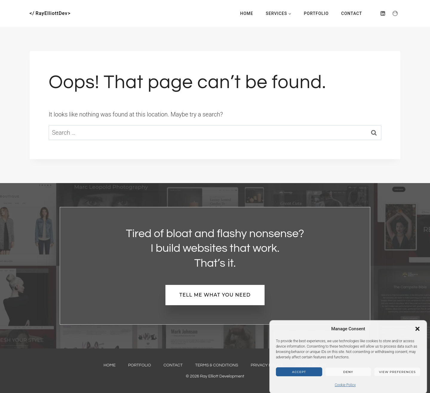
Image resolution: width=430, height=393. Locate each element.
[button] (417, 332)
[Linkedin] (382, 13)
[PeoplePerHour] (395, 13)
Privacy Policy (267, 365)
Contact (351, 13)
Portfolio (316, 13)
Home (246, 13)
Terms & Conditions (216, 365)
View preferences (397, 375)
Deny (348, 375)
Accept (299, 375)
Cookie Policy (345, 388)
